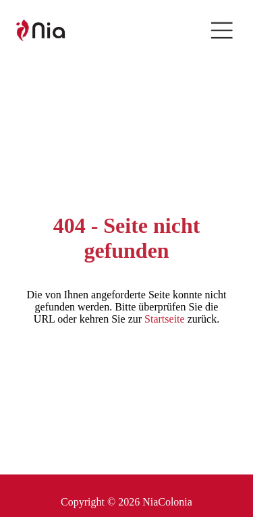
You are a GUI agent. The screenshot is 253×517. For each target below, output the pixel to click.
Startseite (164, 319)
